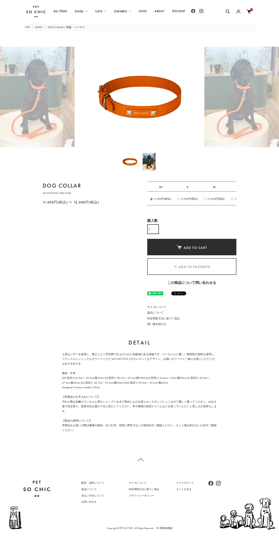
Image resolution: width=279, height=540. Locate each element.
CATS (98, 11)
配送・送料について (92, 482)
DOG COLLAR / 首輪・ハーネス (66, 27)
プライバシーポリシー (141, 495)
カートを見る (183, 489)
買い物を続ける (156, 324)
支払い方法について (92, 495)
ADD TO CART (192, 247)
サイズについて (156, 307)
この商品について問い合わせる (191, 282)
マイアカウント (185, 482)
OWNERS (120, 11)
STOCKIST (178, 11)
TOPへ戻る (139, 459)
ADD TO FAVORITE (191, 267)
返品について (155, 312)
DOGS (79, 11)
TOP (27, 27)
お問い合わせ (88, 501)
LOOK (143, 11)
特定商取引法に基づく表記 (163, 318)
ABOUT (159, 11)
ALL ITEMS (60, 11)
